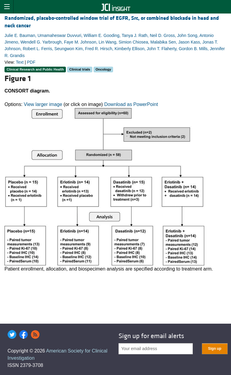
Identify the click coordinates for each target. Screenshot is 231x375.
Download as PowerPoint (131, 104)
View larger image (43, 104)
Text (20, 62)
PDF (31, 62)
